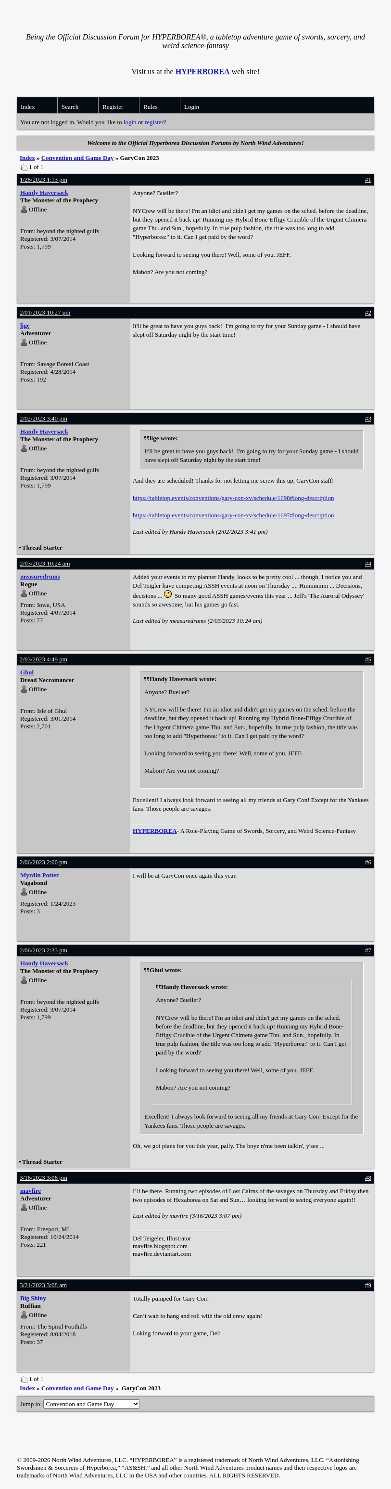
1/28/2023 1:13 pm (43, 179)
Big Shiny (33, 1298)
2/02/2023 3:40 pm (43, 418)
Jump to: (80, 1404)
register (154, 122)
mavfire (30, 1190)
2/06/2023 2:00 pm (43, 862)
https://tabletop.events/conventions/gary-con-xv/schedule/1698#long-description (233, 497)
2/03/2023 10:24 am (45, 563)
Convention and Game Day (77, 157)
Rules (150, 106)
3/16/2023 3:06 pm (43, 1177)
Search (70, 106)
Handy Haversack (44, 192)
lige (25, 325)
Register (112, 106)
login (130, 122)
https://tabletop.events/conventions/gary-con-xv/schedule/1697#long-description (233, 515)
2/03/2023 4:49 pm (43, 659)
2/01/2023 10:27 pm (45, 312)
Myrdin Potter (39, 875)
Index (28, 106)
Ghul (27, 672)
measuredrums (40, 576)
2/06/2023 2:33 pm (43, 950)
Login (191, 106)
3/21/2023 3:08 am (43, 1285)
